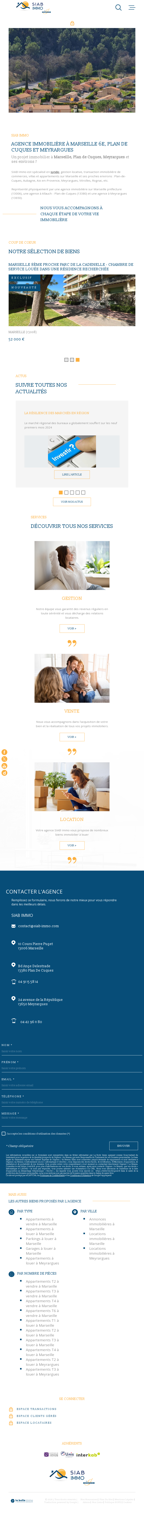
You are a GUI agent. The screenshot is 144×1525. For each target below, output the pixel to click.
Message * (11, 1117)
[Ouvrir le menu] (132, 7)
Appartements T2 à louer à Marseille (42, 1336)
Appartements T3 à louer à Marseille (42, 1346)
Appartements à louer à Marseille (40, 1235)
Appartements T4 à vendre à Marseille (42, 1307)
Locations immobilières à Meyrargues (102, 1257)
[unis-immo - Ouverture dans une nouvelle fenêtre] (67, 1458)
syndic (55, 179)
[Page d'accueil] (33, 7)
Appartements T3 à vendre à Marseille (42, 1297)
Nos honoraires (89, 1503)
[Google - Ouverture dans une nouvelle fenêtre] (4, 773)
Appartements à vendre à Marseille (41, 1225)
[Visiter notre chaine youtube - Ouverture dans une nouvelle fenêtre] (4, 766)
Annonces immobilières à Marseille (102, 1227)
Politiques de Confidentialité (52, 1179)
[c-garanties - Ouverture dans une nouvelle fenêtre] (51, 1458)
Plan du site (106, 1503)
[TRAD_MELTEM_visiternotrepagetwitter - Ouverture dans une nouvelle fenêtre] (4, 759)
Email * (8, 1083)
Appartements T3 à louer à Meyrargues (42, 1375)
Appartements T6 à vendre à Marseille (42, 1316)
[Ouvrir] (118, 7)
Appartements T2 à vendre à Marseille (42, 1287)
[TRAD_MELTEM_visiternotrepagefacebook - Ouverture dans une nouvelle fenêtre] (4, 752)
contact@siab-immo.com (38, 929)
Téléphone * (13, 1100)
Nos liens (97, 1505)
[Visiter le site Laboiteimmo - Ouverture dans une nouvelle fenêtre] (22, 1504)
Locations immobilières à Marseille (102, 1242)
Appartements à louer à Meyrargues (42, 1264)
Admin (86, 1505)
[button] (67, 99)
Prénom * (10, 1066)
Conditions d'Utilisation (80, 1179)
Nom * (7, 1048)
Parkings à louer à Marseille (41, 1245)
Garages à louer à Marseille (41, 1254)
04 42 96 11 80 (31, 1025)
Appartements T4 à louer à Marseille (42, 1356)
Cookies (127, 1506)
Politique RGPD (113, 1505)
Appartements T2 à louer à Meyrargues (42, 1365)
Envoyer (123, 1149)
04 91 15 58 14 (28, 985)
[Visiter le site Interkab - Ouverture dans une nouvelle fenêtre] (88, 1458)
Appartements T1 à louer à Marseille (42, 1326)
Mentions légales (124, 1503)
